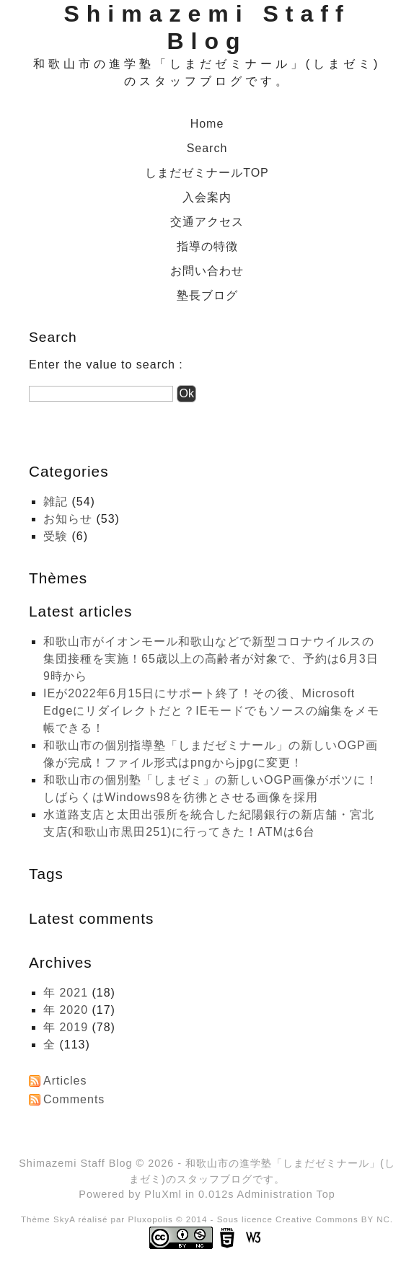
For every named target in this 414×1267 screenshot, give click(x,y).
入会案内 (207, 197)
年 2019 (65, 1027)
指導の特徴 (207, 246)
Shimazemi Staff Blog (75, 1163)
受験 (55, 536)
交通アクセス (207, 222)
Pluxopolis (150, 1219)
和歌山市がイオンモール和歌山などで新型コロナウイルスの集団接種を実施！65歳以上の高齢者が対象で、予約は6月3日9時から (211, 658)
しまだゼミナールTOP (207, 173)
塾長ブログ (207, 295)
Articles (65, 1080)
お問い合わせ (207, 271)
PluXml (163, 1194)
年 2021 (65, 992)
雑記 (55, 501)
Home (207, 124)
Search (207, 148)
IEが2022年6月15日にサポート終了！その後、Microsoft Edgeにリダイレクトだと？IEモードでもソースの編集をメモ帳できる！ (211, 710)
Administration (275, 1194)
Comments (74, 1099)
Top (325, 1194)
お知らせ (67, 519)
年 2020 (65, 1010)
